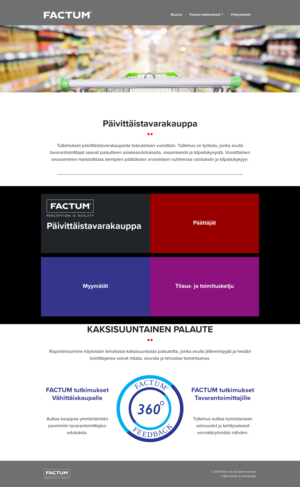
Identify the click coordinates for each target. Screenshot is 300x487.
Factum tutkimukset (204, 14)
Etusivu (176, 14)
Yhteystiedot (240, 14)
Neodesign (249, 476)
